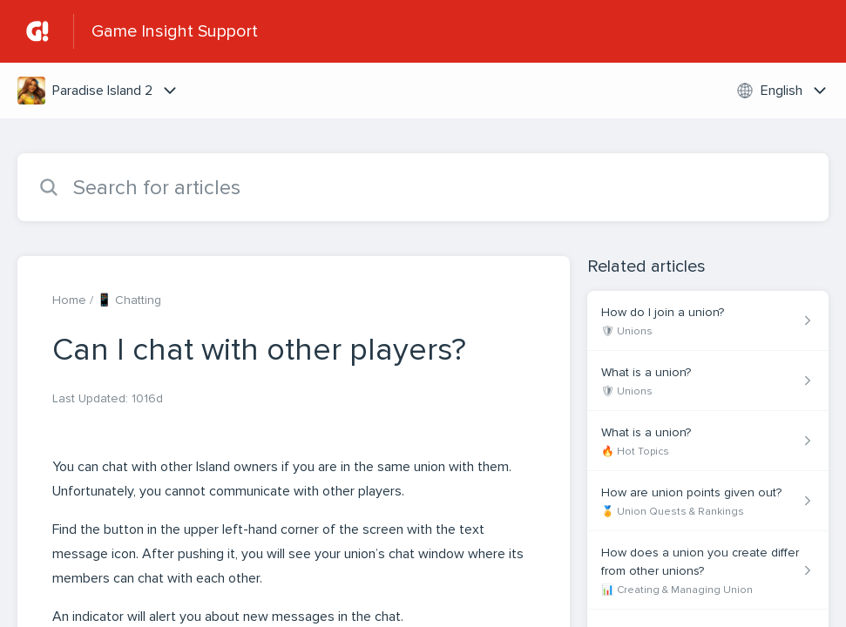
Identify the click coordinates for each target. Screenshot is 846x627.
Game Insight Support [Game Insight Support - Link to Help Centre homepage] (174, 31)
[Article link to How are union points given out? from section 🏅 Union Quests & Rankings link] (708, 501)
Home (69, 300)
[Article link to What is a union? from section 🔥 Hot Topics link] (708, 441)
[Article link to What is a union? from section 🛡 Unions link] (708, 381)
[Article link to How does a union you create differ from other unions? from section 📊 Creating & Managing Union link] (708, 570)
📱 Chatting (129, 300)
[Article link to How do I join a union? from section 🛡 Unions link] (708, 321)
